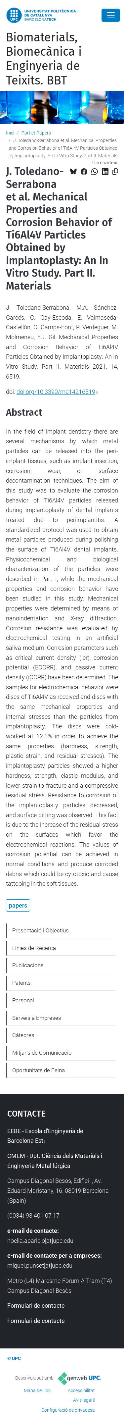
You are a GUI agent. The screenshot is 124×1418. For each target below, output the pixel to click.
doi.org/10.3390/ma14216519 (56, 391)
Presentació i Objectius (40, 930)
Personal (23, 1000)
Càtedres (23, 1035)
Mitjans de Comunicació (42, 1052)
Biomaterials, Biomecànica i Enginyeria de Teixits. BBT (44, 59)
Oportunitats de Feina (38, 1070)
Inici (10, 132)
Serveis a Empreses (36, 1018)
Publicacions (28, 965)
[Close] (111, 15)
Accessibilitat (81, 1390)
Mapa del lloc (37, 1390)
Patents (21, 982)
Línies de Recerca (34, 948)
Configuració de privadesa (68, 1410)
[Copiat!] (115, 172)
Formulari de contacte (36, 1305)
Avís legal (82, 1400)
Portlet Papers (36, 132)
